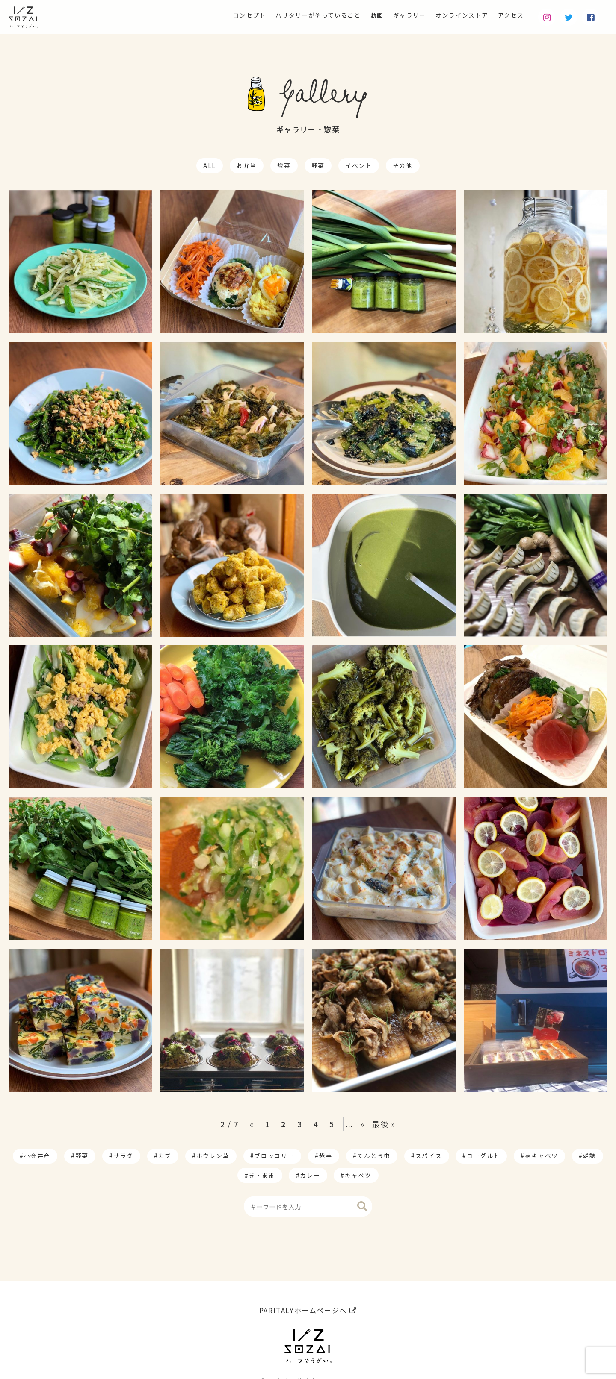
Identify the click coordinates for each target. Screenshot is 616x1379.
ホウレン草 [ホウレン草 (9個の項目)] (213, 1155)
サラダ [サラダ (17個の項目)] (123, 1155)
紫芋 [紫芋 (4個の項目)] (325, 1155)
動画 (357, 15)
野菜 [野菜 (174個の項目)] (82, 1155)
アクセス (508, 15)
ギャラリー (394, 15)
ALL (209, 165)
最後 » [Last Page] (383, 1124)
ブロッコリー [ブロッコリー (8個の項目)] (274, 1155)
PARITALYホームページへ (308, 1289)
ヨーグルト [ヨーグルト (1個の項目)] (483, 1155)
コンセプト (213, 15)
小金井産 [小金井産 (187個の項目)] (37, 1155)
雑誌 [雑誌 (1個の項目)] (589, 1155)
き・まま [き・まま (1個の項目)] (262, 1175)
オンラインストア (453, 15)
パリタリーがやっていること (291, 15)
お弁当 (247, 165)
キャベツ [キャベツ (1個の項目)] (358, 1175)
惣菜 (283, 165)
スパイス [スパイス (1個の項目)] (428, 1155)
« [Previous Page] (252, 1124)
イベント (358, 165)
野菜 (318, 165)
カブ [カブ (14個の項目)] (165, 1155)
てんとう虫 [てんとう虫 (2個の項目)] (374, 1155)
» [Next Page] (363, 1124)
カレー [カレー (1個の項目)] (310, 1175)
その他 (403, 165)
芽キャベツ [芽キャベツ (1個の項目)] (541, 1155)
